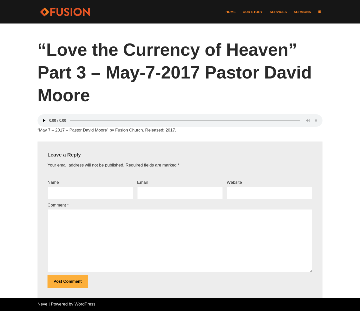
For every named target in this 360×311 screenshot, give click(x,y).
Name (53, 182)
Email (142, 182)
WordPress (85, 304)
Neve (43, 304)
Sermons (302, 12)
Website (234, 182)
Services (278, 12)
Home (231, 12)
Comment (58, 205)
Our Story (253, 12)
